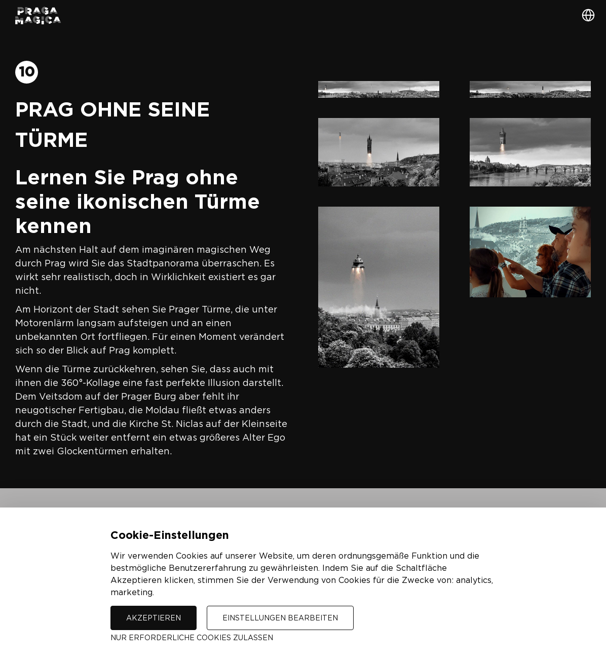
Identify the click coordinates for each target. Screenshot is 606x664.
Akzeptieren (153, 617)
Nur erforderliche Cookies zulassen (191, 637)
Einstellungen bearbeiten (280, 617)
